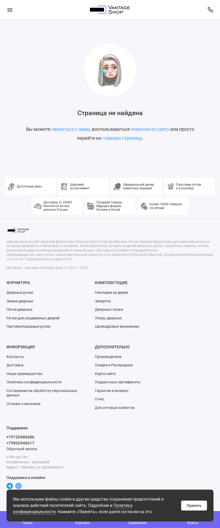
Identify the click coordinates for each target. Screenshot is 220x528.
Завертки (103, 301)
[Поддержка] (210, 9)
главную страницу (122, 138)
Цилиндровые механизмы (117, 326)
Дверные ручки (20, 292)
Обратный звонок (22, 449)
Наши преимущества (24, 374)
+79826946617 (20, 443)
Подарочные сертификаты (117, 382)
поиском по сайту (150, 129)
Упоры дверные (108, 318)
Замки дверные (20, 301)
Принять (194, 505)
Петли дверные (19, 309)
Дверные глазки (109, 309)
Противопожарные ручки (28, 326)
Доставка (15, 365)
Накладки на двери (111, 292)
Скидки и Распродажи (114, 365)
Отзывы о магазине (23, 404)
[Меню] (10, 9)
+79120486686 (20, 437)
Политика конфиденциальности (34, 382)
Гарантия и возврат (112, 391)
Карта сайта (105, 374)
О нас (99, 399)
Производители (108, 357)
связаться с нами (71, 129)
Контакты (15, 357)
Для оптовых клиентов (115, 408)
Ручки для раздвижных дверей (33, 318)
